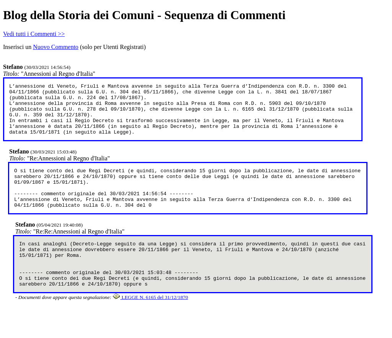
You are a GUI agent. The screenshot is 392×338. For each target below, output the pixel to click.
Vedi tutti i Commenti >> (34, 34)
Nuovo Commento (55, 47)
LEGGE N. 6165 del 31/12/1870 (150, 325)
